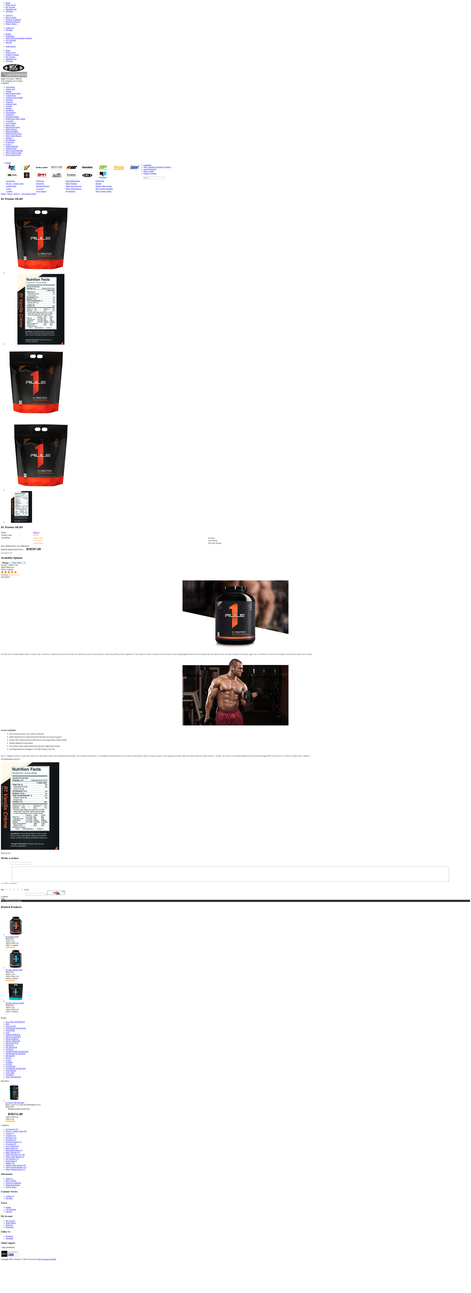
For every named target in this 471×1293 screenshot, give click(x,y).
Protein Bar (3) (11, 1164)
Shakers (98, 184)
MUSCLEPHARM (13, 1044)
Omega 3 (9, 138)
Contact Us (10, 28)
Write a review (14, 575)
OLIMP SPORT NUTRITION (17, 1054)
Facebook (9, 1239)
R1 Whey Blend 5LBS (14, 973)
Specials (9, 42)
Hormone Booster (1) (14, 1145)
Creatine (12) (11, 1138)
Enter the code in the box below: (13, 897)
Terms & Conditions (13, 20)
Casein (8, 189)
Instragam (9, 1241)
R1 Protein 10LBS (29, 194)
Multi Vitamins (11, 129)
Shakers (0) (10, 1166)
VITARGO (10, 1078)
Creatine (9, 106)
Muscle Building (12, 132)
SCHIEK (9, 1065)
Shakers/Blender (12, 146)
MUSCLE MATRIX (13, 1040)
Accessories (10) (12, 1132)
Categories (147, 165)
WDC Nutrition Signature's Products (157, 167)
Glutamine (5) (11, 1143)
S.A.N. (8, 1063)
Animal (8, 91)
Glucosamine (11, 112)
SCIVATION (10, 1069)
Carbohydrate (11, 96)
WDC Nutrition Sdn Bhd (46, 1262)
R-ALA (8, 144)
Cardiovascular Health (14, 98)
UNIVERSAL (11, 1073)
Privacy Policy (11, 24)
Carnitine (9, 100)
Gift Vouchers (11, 40)
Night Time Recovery (14, 134)
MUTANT (10, 1048)
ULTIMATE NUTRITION (16, 1071)
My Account (10, 7)
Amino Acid (10, 89)
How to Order (11, 17)
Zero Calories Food (13, 155)
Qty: (5, 565)
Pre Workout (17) (12, 1162)
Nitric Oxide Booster (13, 136)
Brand (9, 194)
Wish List (9, 1228)
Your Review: (6, 884)
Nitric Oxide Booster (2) (15, 1160)
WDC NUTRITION (13, 1080)
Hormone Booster (12, 117)
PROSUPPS (10, 1059)
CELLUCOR (11, 1029)
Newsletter (10, 1230)
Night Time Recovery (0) (15, 1157)
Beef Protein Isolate (13, 93)
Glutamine (10, 115)
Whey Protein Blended (14, 151)
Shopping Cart (11, 9)
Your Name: (5, 863)
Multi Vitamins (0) (13, 1155)
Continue (4, 899)
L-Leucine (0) (11, 1147)
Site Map (9, 30)
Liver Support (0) (12, 1149)
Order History (11, 46)
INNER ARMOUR (13, 1037)
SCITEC (9, 1067)
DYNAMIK (10, 1033)
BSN (7, 1027)
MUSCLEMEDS (12, 1042)
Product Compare (12, 55)
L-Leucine (10, 121)
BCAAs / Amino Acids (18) (16, 1134)
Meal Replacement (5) (14, 1153)
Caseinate (9, 102)
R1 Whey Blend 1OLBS (15, 1006)
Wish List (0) (11, 5)
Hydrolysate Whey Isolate (15, 119)
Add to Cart (13, 565)
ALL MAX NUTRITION (15, 1025)
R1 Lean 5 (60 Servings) (15, 1105)
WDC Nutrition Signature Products (19, 38)
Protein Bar (10, 142)
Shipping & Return (13, 22)
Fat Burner (10, 110)
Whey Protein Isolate (14, 153)
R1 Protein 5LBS (12, 940)
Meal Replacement (13, 127)
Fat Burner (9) (11, 1140)
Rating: (3, 890)
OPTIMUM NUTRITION (15, 1057)
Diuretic (9, 108)
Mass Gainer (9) (12, 1151)
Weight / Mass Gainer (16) (16, 1168)
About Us (9, 15)
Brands (8, 34)
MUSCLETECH (12, 1046)
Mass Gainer (10, 125)
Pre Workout (10, 140)
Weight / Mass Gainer (103, 186)
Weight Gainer (11, 149)
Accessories (10, 87)
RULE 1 (17, 194)
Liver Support (11, 123)
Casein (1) (9, 1136)
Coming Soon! (11, 104)
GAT (7, 1035)
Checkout (9, 11)
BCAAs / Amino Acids (14, 184)
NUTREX (9, 1052)
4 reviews (4, 575)
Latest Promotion (149, 169)
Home (8, 3)
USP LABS (10, 1076)
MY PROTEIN (11, 1050)
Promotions (10, 36)
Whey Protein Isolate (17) (15, 1172)
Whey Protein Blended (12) (16, 1170)
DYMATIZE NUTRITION (16, 1031)
